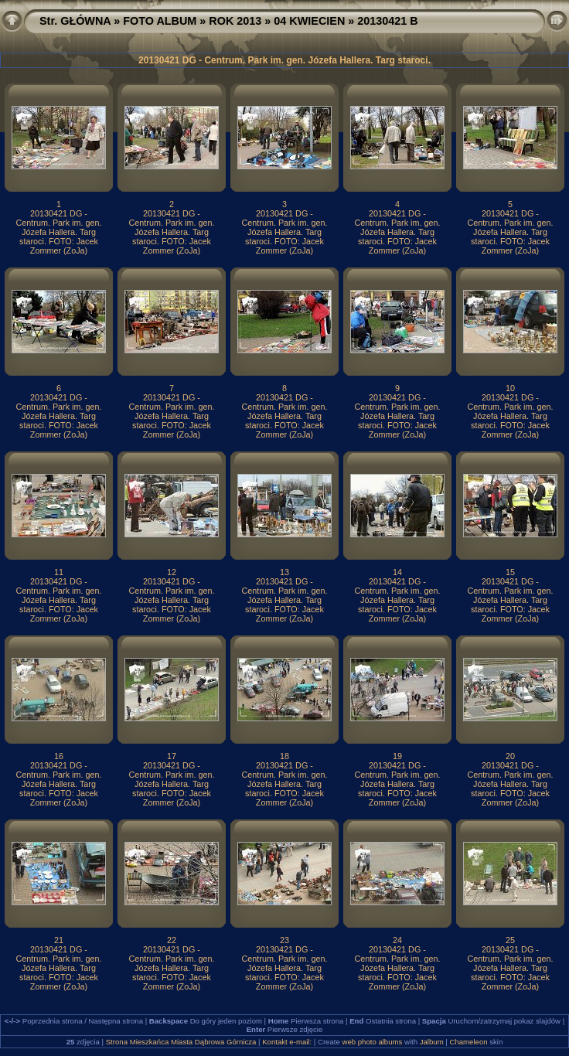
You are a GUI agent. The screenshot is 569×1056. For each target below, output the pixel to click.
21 (58, 940)
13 (284, 572)
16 (58, 756)
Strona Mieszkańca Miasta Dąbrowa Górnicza (181, 1041)
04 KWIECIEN (309, 21)
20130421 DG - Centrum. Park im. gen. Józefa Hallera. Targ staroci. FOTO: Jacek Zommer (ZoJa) (58, 232)
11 (58, 572)
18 (284, 756)
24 (397, 940)
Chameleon (469, 1041)
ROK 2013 (235, 21)
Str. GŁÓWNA (75, 21)
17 (171, 756)
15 (510, 572)
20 (510, 756)
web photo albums (372, 1041)
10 (510, 388)
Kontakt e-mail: (287, 1041)
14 (397, 572)
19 (397, 756)
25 (510, 940)
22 (171, 940)
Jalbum (432, 1041)
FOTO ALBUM (159, 21)
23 (284, 940)
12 (171, 572)
